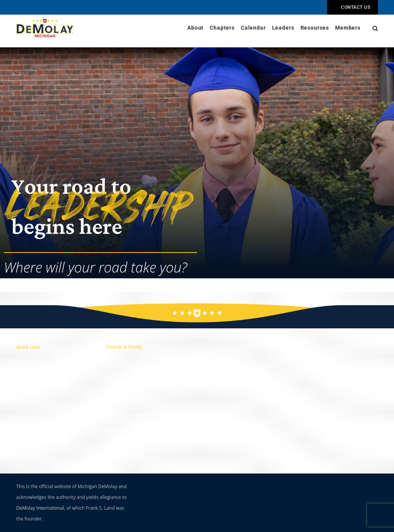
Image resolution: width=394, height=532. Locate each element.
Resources (315, 28)
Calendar (253, 28)
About (195, 28)
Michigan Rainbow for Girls (143, 414)
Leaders (283, 28)
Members (348, 28)
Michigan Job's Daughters (140, 431)
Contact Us (352, 7)
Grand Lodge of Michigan (140, 380)
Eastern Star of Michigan (139, 397)
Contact (26, 363)
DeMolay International (137, 363)
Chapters (222, 28)
